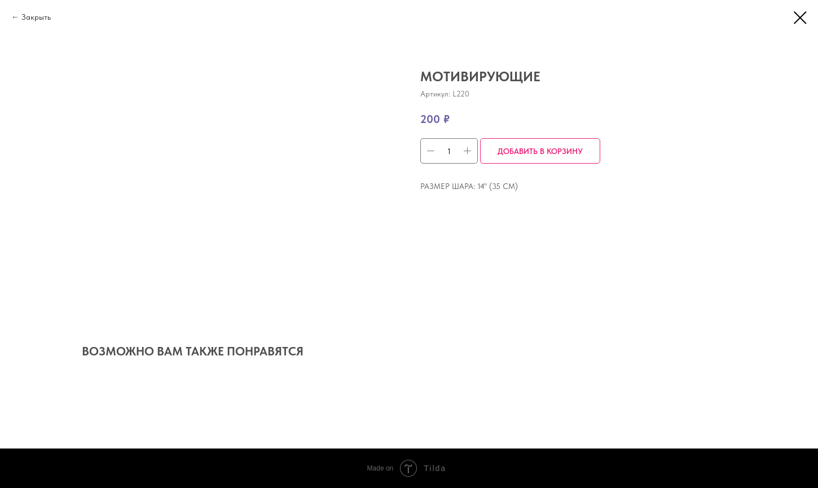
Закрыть (36, 16)
